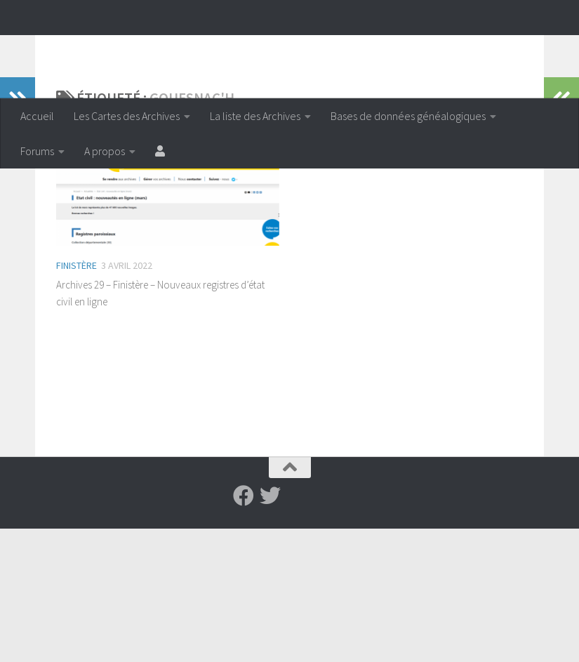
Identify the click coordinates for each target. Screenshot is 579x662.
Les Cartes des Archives (127, 116)
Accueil (37, 116)
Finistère (76, 356)
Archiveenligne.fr (130, 48)
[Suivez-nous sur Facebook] (243, 629)
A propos (104, 151)
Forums (37, 151)
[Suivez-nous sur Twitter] (270, 629)
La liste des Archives (255, 116)
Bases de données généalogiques (408, 116)
